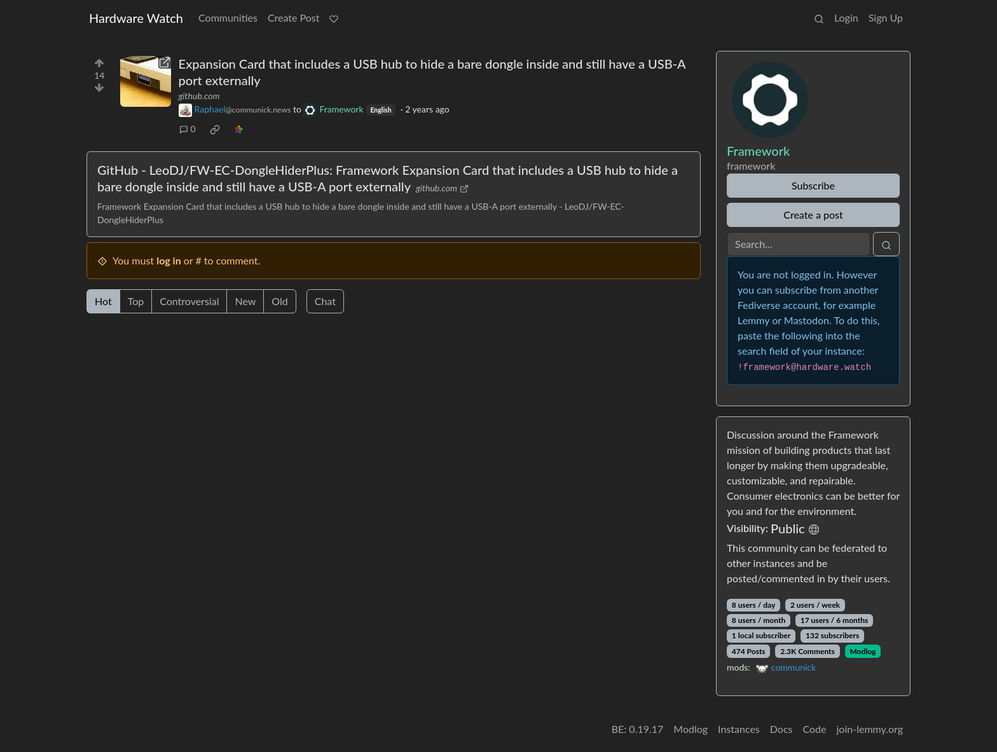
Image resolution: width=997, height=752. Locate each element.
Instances (739, 729)
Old (279, 301)
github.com (199, 95)
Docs (781, 729)
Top (136, 301)
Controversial (189, 301)
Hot (103, 301)
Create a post (812, 215)
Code (815, 729)
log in (168, 260)
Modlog (862, 651)
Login (846, 17)
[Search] (798, 244)
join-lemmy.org (870, 729)
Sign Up (886, 17)
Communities (228, 17)
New (245, 301)
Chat (325, 301)
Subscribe (813, 185)
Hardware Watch (136, 17)
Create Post (294, 17)
